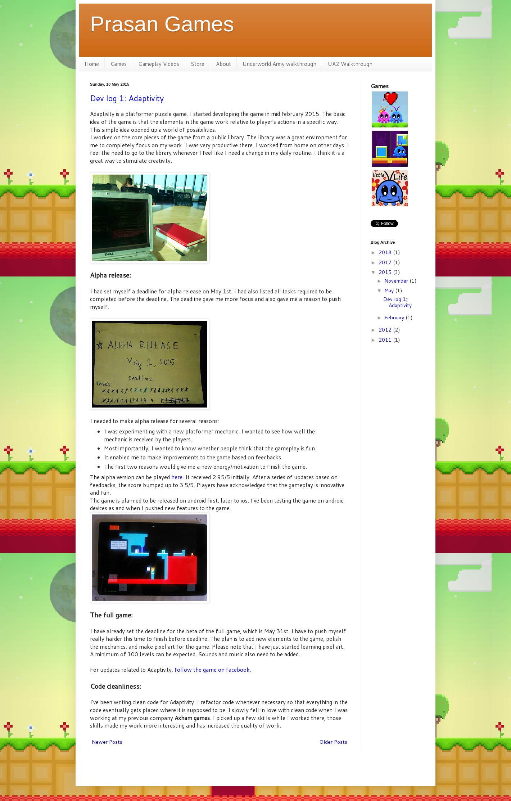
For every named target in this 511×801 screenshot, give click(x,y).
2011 (386, 339)
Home (92, 64)
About (223, 64)
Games (118, 64)
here (176, 477)
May (389, 290)
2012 (386, 329)
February (395, 317)
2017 (386, 262)
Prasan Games (162, 24)
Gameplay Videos (158, 64)
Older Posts (333, 742)
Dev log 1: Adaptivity (127, 98)
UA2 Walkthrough (350, 64)
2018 (386, 252)
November (397, 280)
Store (197, 64)
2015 (386, 272)
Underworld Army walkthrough (279, 64)
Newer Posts (107, 742)
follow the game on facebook (212, 670)
